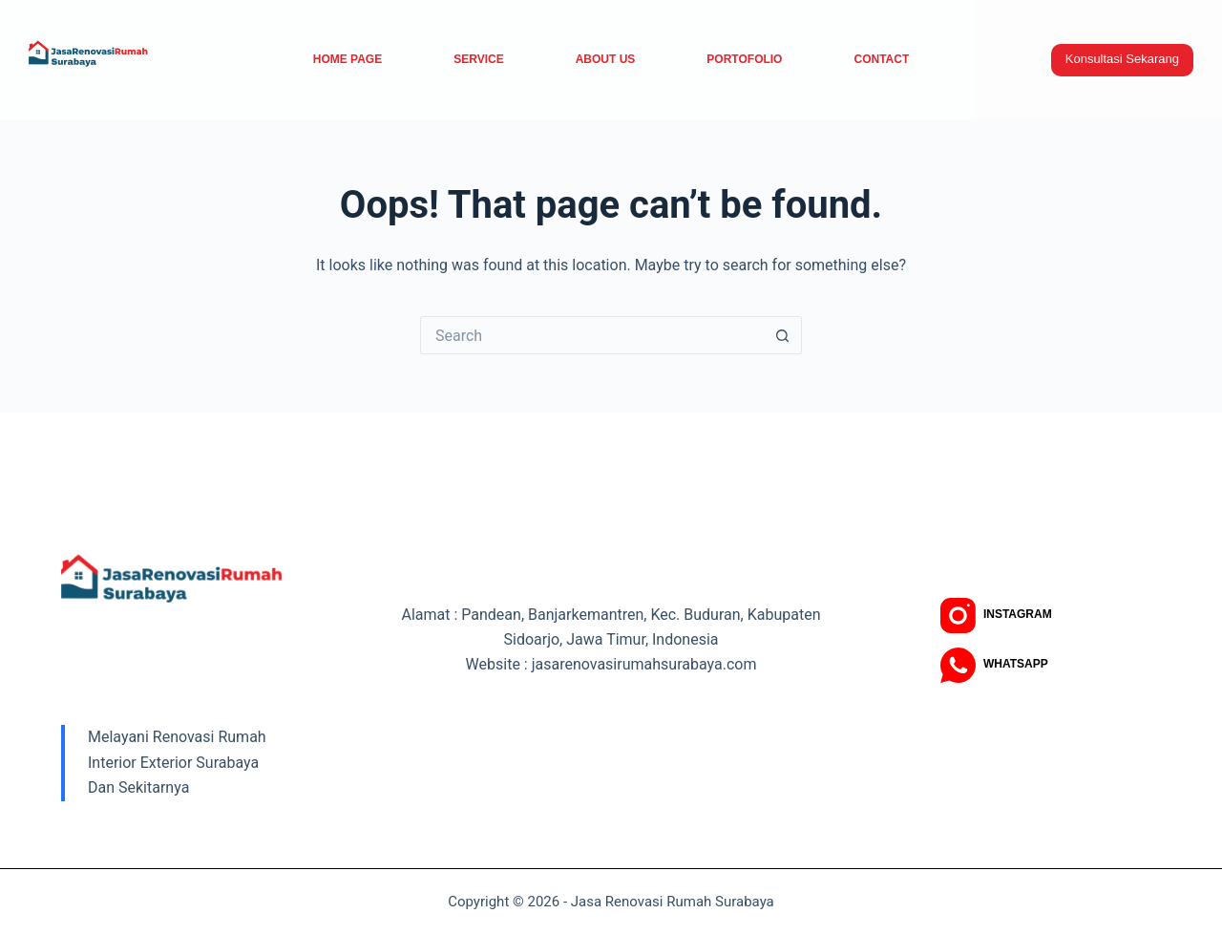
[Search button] (783, 335)
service (478, 59)
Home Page (347, 59)
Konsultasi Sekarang (1122, 59)
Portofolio (744, 59)
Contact (881, 59)
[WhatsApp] (994, 665)
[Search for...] (592, 335)
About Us (606, 59)
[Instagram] (996, 615)
